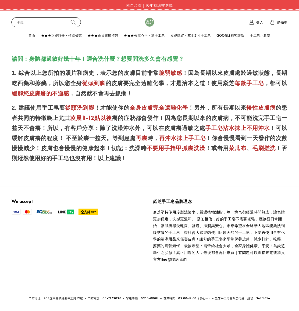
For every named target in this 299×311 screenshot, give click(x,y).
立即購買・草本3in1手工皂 (191, 35)
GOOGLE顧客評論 (230, 35)
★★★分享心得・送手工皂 (144, 35)
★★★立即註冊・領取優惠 (61, 35)
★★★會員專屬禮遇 (103, 35)
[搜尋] (73, 22)
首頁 (31, 35)
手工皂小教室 (260, 35)
